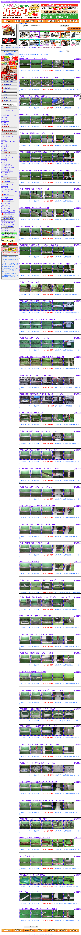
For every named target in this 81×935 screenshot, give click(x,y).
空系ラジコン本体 (5, 207)
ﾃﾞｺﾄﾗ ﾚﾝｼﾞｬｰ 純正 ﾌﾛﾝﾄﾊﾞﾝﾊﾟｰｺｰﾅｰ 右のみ (37, 709)
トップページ (22, 47)
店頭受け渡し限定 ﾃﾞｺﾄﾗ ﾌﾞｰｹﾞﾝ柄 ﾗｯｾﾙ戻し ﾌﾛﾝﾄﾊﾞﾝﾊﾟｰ (42, 394)
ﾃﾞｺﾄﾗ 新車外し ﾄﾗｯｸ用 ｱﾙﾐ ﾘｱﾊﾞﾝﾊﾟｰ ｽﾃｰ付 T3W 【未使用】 (42, 800)
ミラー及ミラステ (5, 169)
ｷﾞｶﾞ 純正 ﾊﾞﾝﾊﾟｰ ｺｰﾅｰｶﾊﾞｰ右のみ (32, 875)
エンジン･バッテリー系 (7, 184)
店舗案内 (77, 59)
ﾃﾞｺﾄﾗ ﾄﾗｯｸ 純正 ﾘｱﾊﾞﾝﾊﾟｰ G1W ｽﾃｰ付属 (37, 320)
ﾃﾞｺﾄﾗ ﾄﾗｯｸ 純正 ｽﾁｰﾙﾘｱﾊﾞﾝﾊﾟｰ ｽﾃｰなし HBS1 (39, 469)
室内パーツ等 (4, 176)
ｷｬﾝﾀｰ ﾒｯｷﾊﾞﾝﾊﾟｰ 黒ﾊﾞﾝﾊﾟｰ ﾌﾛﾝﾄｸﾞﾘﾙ (35, 616)
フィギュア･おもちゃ (6, 216)
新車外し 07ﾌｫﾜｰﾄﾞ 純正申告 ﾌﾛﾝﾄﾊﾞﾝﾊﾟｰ (34, 838)
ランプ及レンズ (5, 174)
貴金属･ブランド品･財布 (7, 224)
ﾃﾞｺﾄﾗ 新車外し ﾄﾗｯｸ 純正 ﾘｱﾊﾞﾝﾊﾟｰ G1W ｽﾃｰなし (41, 690)
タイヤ (3, 112)
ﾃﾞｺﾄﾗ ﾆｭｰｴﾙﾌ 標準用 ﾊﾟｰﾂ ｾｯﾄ (32, 672)
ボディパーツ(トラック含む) (8, 116)
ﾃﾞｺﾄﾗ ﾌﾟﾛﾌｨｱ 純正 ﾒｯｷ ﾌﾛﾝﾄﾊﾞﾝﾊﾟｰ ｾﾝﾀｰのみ (38, 245)
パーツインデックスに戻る (31, 927)
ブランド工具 (4, 228)
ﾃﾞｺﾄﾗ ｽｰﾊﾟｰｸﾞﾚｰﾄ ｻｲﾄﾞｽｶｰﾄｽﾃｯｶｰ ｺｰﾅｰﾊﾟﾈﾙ (37, 763)
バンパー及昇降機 (5, 164)
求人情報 (51, 21)
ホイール (3, 114)
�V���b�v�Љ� (29, 930)
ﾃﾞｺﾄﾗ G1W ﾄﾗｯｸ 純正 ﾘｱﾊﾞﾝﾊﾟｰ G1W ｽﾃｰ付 (39, 744)
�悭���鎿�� (62, 930)
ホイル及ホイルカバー (7, 166)
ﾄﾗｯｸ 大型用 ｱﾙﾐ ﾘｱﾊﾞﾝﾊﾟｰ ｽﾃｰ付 (34, 189)
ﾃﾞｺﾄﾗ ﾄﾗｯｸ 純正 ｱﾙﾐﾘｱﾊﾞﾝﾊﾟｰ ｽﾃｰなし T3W (38, 431)
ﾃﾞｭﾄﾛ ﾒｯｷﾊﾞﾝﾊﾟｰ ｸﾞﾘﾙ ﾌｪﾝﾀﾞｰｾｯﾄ (33, 96)
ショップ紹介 (29, 21)
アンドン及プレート (6, 155)
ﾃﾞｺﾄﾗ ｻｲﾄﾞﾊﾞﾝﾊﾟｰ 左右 (29, 282)
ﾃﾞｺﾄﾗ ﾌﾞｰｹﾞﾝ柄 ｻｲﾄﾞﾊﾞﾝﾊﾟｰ (31, 413)
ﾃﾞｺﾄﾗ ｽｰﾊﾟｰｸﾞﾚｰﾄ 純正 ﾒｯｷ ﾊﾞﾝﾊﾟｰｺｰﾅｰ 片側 (38, 77)
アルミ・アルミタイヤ (7, 110)
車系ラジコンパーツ (6, 205)
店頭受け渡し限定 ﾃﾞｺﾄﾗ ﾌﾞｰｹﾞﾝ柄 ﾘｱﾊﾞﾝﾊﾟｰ (37, 375)
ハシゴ (3, 162)
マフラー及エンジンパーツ (8, 167)
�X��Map (40, 930)
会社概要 (18, 21)
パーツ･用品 (4, 197)
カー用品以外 (4, 124)
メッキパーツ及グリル (7, 171)
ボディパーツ (4, 186)
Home (7, 21)
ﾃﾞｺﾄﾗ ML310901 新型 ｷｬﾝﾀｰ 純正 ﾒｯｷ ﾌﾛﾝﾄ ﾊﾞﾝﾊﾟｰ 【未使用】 (45, 152)
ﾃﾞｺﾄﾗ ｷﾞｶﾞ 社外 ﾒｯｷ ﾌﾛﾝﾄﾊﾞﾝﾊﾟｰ (33, 819)
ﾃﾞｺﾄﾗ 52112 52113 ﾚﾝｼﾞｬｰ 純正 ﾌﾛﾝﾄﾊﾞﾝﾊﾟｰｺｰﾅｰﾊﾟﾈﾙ (41, 580)
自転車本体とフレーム (7, 199)
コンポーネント (5, 121)
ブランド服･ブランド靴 (7, 222)
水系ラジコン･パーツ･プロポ (8, 210)
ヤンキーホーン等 (5, 172)
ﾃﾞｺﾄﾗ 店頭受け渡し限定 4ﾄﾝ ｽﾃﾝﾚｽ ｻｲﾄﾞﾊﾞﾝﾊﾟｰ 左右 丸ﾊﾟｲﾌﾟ (45, 597)
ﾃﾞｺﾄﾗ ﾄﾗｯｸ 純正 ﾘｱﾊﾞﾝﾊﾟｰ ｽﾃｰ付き (34, 338)
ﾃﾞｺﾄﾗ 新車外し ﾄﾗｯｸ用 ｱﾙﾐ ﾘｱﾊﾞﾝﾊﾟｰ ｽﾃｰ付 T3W (38, 726)
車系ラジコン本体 (5, 203)
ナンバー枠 (4, 159)
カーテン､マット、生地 (7, 157)
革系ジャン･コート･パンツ (8, 221)
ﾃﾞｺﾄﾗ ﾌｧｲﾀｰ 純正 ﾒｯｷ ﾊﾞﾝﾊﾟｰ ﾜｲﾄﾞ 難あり (38, 909)
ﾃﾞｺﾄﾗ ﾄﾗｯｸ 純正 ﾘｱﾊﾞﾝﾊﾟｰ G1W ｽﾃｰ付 (36, 634)
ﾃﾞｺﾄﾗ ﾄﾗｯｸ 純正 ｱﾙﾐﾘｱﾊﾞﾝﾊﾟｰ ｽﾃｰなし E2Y (38, 487)
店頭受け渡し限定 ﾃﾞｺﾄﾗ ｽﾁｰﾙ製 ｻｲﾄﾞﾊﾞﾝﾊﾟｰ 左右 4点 (41, 357)
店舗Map (40, 21)
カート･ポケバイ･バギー (7, 189)
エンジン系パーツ (5, 119)
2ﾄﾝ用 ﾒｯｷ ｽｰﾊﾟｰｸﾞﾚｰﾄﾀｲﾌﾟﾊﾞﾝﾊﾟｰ (33, 59)
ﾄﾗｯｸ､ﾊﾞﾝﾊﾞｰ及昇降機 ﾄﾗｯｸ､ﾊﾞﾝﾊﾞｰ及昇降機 (49, 47)
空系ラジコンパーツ (6, 208)
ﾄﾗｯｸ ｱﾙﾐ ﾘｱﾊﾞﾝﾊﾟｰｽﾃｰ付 (29, 562)
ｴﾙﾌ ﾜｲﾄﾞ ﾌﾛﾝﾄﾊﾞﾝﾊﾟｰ (27, 856)
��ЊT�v (18, 930)
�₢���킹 (73, 930)
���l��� (51, 930)
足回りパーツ (4, 117)
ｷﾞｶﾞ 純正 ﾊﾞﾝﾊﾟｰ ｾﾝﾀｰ (29, 892)
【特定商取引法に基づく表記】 (9, 234)
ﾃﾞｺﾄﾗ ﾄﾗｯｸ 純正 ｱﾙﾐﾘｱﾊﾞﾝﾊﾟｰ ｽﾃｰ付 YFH (37, 506)
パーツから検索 (32, 47)
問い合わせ (73, 21)
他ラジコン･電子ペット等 (8, 212)
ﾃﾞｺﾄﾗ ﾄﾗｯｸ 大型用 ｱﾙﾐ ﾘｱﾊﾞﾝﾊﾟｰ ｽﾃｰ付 (36, 133)
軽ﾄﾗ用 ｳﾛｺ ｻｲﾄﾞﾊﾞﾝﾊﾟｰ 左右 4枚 (34, 115)
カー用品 (3, 123)
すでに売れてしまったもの (8, 231)
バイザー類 (4, 160)
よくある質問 (62, 21)
